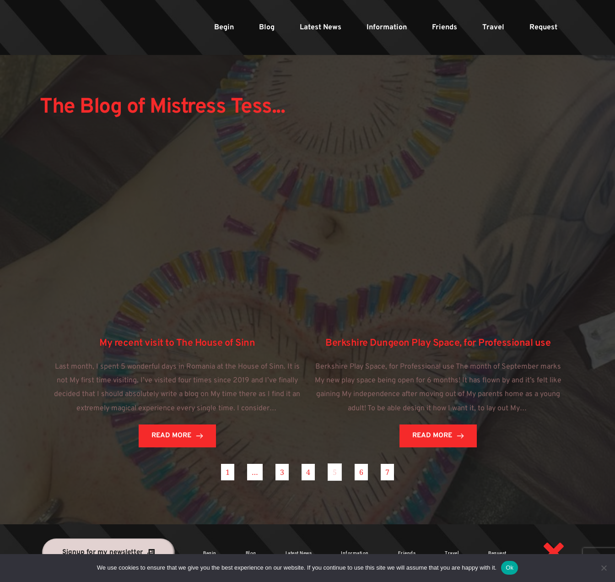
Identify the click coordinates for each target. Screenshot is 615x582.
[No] (603, 567)
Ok (509, 567)
